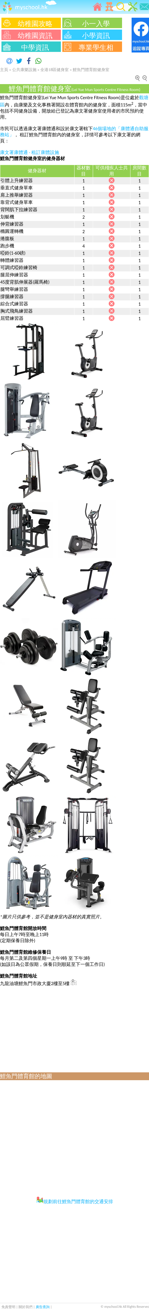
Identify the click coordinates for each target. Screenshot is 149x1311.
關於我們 (26, 1307)
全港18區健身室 (54, 69)
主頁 (4, 69)
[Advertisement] (73, 1027)
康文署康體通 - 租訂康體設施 (29, 152)
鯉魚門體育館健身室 (91, 69)
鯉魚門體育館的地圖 (26, 1076)
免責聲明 (8, 1307)
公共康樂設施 (24, 69)
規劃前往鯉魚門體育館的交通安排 (74, 1201)
